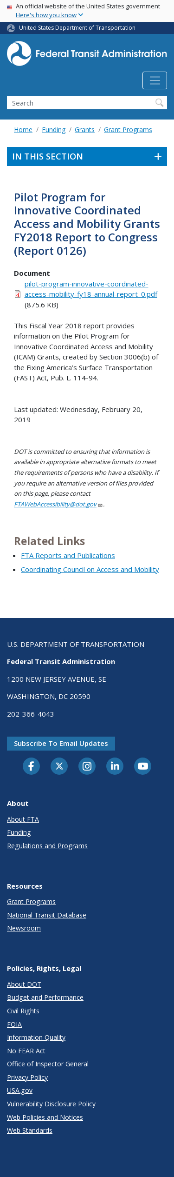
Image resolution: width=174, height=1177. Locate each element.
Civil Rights (23, 1010)
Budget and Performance (45, 997)
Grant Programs (128, 129)
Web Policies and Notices (45, 1117)
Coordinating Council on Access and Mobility (90, 569)
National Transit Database (46, 915)
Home (23, 129)
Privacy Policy (27, 1077)
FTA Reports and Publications (68, 555)
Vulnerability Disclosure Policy (51, 1103)
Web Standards (29, 1130)
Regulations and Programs (47, 845)
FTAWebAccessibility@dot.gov (58, 504)
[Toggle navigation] (154, 80)
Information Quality (36, 1037)
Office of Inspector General (48, 1063)
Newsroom (24, 928)
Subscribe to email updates (61, 743)
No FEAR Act (26, 1050)
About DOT (24, 984)
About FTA (23, 819)
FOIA (14, 1024)
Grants (85, 129)
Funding (53, 129)
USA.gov (19, 1090)
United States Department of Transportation (77, 28)
